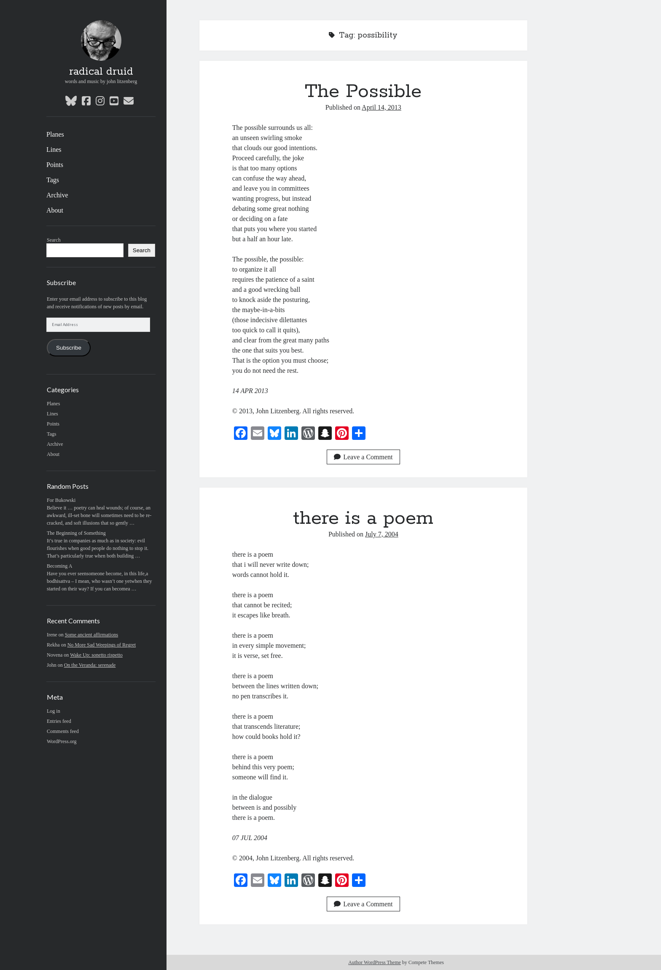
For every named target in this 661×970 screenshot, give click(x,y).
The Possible (363, 91)
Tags (52, 179)
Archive (57, 195)
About (54, 210)
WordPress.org (61, 741)
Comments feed (63, 731)
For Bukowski (61, 500)
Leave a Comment (363, 457)
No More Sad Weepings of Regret (101, 645)
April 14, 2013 (381, 107)
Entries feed (59, 721)
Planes (55, 134)
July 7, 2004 (381, 534)
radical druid (101, 71)
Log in (53, 711)
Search (54, 240)
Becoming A (59, 566)
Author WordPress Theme (374, 962)
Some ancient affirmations (91, 635)
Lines (54, 149)
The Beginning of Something (76, 533)
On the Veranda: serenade (90, 665)
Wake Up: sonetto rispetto (96, 655)
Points (54, 164)
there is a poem (363, 518)
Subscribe (68, 348)
